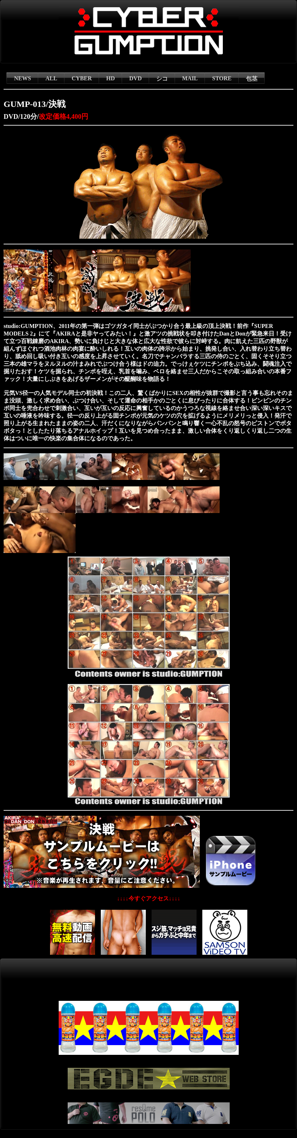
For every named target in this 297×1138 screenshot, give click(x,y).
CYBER (82, 78)
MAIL (190, 78)
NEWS (22, 78)
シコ (162, 79)
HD (110, 78)
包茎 (251, 79)
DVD (135, 78)
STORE (221, 78)
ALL (51, 78)
